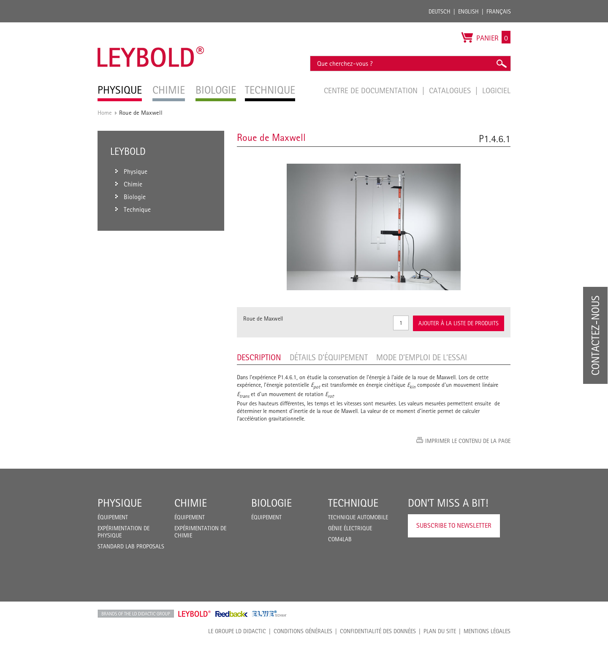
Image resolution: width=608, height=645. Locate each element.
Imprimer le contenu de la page (467, 440)
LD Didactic (136, 614)
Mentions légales (487, 631)
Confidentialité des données (378, 631)
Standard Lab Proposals (131, 546)
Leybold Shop (194, 614)
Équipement (113, 517)
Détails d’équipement (329, 357)
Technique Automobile (358, 517)
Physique (120, 503)
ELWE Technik (269, 614)
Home (105, 112)
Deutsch (440, 11)
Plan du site (439, 631)
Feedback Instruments (231, 614)
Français (498, 11)
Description (259, 357)
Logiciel (496, 90)
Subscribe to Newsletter (453, 525)
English (468, 11)
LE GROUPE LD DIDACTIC (237, 631)
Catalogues (451, 90)
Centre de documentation (372, 90)
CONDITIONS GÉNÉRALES (303, 631)
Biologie (271, 503)
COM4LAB (340, 539)
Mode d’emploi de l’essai (421, 357)
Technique (353, 503)
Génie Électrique (350, 528)
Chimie (190, 503)
